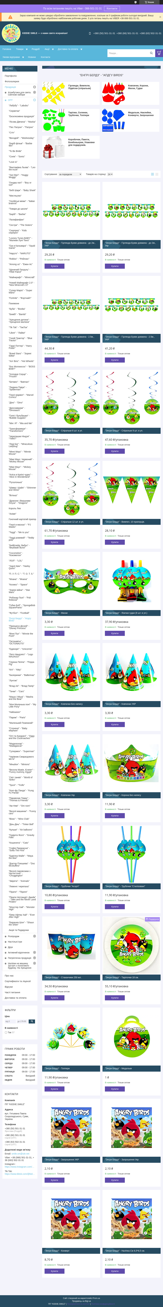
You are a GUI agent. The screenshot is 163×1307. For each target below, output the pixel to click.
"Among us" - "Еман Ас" (21, 264)
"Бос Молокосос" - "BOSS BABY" (22, 367)
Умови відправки (11, 57)
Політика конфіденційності (103, 1304)
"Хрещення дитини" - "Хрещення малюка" (19, 320)
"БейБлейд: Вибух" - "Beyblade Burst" (19, 546)
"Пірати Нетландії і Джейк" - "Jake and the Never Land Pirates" (22, 899)
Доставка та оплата (68, 49)
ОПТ (10, 100)
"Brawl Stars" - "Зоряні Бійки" (20, 354)
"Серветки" (14, 111)
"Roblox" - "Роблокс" (19, 259)
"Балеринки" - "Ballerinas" (22, 675)
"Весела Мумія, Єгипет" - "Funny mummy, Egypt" (21, 770)
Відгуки (9, 986)
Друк (10, 947)
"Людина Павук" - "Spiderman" (17, 388)
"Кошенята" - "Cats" (19, 842)
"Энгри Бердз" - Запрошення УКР (62, 1159)
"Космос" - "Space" (18, 584)
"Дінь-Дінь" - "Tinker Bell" (21, 824)
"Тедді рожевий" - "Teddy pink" (21, 538)
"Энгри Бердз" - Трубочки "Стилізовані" (125, 886)
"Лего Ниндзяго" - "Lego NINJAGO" (21, 655)
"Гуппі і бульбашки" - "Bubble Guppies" (19, 416)
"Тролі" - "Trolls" (17, 785)
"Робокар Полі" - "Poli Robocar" (20, 598)
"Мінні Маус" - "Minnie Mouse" (20, 452)
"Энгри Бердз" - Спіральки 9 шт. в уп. (124, 430)
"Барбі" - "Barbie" (17, 214)
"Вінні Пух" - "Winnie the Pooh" (21, 634)
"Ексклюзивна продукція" (21, 116)
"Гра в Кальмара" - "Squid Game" (22, 246)
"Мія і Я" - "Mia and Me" (20, 423)
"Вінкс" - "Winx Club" (19, 819)
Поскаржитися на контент (78, 1304)
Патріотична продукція (19, 958)
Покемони (14, 303)
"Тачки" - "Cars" (17, 691)
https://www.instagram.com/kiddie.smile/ (20, 1166)
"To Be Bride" (15, 151)
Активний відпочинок (18, 952)
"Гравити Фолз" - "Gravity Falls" (21, 836)
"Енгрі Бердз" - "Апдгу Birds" (20, 619)
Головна (7, 49)
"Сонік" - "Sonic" (17, 156)
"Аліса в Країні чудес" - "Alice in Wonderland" (20, 475)
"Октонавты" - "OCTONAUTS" (16, 642)
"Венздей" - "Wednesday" (21, 138)
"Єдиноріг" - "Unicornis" (20, 649)
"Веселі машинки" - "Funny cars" (22, 812)
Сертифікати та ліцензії (18, 981)
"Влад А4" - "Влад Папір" (21, 686)
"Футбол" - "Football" (19, 613)
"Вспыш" (13, 495)
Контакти (112, 8)
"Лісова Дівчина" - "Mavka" (22, 121)
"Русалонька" (15, 482)
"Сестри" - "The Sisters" (21, 225)
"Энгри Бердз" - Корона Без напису (123, 795)
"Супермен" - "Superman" (22, 751)
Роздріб (36, 49)
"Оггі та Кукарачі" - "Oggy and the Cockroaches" (22, 737)
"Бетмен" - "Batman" (19, 382)
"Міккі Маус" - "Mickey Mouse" (20, 468)
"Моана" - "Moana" (18, 579)
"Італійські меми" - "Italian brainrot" (22, 202)
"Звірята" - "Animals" (19, 881)
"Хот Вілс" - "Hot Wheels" (21, 361)
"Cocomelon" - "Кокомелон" (16, 554)
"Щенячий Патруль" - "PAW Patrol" (19, 270)
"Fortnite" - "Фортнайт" (20, 298)
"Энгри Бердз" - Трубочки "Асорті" (62, 886)
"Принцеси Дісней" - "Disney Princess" (19, 627)
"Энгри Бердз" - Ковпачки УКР (120, 704)
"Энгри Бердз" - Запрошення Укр (121, 1159)
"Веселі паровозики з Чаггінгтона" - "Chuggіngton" (19, 873)
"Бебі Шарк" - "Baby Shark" (22, 190)
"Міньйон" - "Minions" (19, 764)
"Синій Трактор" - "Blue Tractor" (20, 339)
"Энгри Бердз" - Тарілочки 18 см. (121, 977)
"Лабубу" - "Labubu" (19, 105)
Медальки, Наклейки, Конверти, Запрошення (141, 114)
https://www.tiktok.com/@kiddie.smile (20, 1174)
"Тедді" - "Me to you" (19, 532)
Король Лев (15, 508)
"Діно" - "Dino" (16, 402)
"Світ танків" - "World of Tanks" (20, 778)
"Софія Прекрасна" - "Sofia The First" (19, 849)
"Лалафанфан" (16, 219)
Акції (47, 49)
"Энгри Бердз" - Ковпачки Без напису (64, 704)
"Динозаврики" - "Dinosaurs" (17, 409)
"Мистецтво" (15, 195)
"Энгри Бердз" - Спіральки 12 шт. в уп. (64, 522)
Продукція (10, 87)
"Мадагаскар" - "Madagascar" (16, 744)
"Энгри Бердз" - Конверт (57, 1250)
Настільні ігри (15, 941)
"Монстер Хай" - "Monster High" (22, 908)
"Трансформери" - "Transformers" (18, 429)
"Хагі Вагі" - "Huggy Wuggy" (18, 176)
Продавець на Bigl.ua (81, 1301)
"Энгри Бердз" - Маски (56, 613)
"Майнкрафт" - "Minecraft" (22, 277)
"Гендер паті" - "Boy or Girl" (20, 183)
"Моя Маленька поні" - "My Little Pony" (22, 705)
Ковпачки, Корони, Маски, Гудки (138, 87)
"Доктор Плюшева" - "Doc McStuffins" (22, 864)
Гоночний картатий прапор (22, 519)
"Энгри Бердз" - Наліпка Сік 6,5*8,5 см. (125, 1250)
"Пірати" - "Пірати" (18, 892)
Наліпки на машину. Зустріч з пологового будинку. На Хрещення (19, 965)
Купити (54, 266)
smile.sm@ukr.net (20, 1153)
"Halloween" (15, 712)
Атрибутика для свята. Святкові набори (19, 93)
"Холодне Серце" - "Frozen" (18, 375)
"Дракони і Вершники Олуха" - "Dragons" (19, 501)
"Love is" (13, 162)
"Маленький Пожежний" (21, 723)
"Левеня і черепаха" (19, 886)
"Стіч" (12, 132)
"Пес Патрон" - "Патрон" (21, 127)
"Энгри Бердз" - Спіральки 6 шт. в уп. (64, 430)
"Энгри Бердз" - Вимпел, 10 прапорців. (125, 522)
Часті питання (12, 992)
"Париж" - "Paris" (17, 717)
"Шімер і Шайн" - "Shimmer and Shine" (22, 488)
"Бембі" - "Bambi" (17, 314)
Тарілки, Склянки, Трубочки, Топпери (78, 114)
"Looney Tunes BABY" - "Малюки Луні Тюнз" (20, 239)
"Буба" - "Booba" (17, 309)
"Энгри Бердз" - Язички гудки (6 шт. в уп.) (126, 613)
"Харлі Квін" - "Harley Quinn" (19, 567)
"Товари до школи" (18, 209)
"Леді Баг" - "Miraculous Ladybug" (20, 445)
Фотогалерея (12, 81)
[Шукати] (151, 53)
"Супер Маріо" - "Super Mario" (20, 291)
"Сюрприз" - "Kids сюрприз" (18, 231)
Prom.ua (96, 1298)
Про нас (9, 975)
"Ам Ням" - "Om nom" (19, 806)
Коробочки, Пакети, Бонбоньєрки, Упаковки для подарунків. (81, 142)
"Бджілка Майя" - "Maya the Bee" (21, 857)
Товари (19, 49)
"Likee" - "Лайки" (17, 332)
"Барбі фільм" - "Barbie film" (20, 144)
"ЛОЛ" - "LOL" (16, 560)
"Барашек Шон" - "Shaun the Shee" (21, 923)
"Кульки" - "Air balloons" (21, 829)
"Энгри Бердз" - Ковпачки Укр (60, 795)
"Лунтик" (13, 680)
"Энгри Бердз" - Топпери (57, 1068)
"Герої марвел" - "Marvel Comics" (21, 396)
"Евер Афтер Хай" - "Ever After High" (22, 916)
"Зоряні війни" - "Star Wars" (19, 591)
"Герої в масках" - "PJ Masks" (20, 525)
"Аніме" (12, 514)
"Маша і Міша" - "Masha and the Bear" (21, 697)
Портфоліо (11, 75)
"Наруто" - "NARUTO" (20, 253)
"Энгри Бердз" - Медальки (118, 1068)
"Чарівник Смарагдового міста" (21, 757)
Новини (32, 57)
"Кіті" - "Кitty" (15, 669)
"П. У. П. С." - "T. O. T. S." (21, 573)
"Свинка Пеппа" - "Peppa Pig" (21, 663)
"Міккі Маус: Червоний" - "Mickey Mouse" (21, 460)
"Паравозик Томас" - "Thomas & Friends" (19, 799)
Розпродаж (13, 936)
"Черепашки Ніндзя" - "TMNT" (20, 437)
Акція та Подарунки (19, 930)
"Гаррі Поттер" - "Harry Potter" (20, 347)
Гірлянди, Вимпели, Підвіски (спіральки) (79, 87)
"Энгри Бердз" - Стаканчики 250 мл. (63, 977)
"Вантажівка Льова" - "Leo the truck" (22, 168)
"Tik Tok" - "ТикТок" (18, 327)
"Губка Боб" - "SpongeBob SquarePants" (22, 606)
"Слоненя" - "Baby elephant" (18, 729)
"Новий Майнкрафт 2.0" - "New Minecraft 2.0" (21, 283)
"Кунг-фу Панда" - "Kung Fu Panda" (21, 791)
